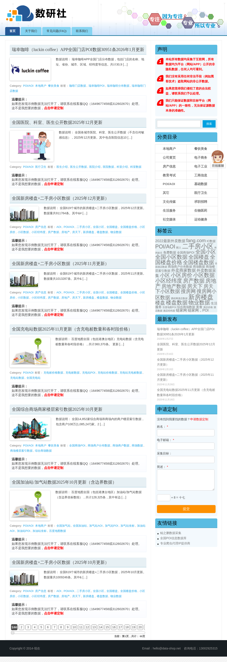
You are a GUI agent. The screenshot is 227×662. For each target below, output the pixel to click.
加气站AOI (95, 525)
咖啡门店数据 (77, 85)
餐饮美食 (53, 85)
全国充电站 (34, 377)
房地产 (65, 232)
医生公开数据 (78, 166)
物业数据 (116, 232)
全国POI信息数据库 (173, 538)
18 (127, 627)
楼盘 (160, 302)
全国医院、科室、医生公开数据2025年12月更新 (57, 122)
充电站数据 (17, 377)
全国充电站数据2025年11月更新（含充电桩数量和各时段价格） (72, 329)
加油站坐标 (40, 530)
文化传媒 (169, 201)
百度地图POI (169, 307)
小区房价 (181, 275)
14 (100, 627)
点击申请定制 (53, 108)
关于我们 (31, 31)
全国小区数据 (171, 257)
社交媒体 (169, 219)
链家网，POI (198, 310)
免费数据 (169, 252)
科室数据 (135, 166)
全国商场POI (77, 445)
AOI (58, 227)
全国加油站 (80, 525)
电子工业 (200, 166)
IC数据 (211, 241)
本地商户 (40, 85)
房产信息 (40, 227)
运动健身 (200, 219)
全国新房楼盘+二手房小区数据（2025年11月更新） (60, 263)
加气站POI (111, 525)
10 (74, 627)
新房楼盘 (88, 232)
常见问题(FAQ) (56, 31)
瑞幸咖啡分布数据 (118, 85)
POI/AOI (28, 85)
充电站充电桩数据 (131, 372)
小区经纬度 (38, 232)
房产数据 (53, 232)
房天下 (76, 232)
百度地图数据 (57, 530)
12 (87, 627)
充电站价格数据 (107, 372)
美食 (199, 307)
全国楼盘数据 (198, 262)
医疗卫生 (40, 166)
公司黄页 (169, 157)
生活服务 (169, 210)
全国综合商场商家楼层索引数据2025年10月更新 (57, 409)
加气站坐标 (128, 525)
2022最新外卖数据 (170, 241)
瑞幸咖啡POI (97, 85)
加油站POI (23, 530)
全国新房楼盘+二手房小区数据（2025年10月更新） (60, 562)
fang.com (196, 240)
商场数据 (137, 445)
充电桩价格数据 (53, 372)
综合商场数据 (43, 450)
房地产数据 (173, 286)
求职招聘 (200, 201)
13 (94, 627)
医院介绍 (94, 166)
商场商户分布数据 (99, 445)
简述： (162, 467)
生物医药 (200, 210)
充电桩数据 (73, 372)
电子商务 (200, 157)
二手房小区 (84, 227)
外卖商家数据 (183, 270)
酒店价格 (208, 307)
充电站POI (88, 372)
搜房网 (188, 291)
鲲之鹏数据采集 (170, 533)
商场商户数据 (121, 445)
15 (107, 627)
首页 (12, 31)
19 (133, 627)
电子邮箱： (165, 440)
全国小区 (98, 227)
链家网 (181, 310)
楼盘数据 (102, 232)
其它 (166, 193)
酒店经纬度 (169, 310)
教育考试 (169, 175)
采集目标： (164, 453)
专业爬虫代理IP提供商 (175, 543)
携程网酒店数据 (179, 298)
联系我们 (82, 31)
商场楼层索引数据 (21, 450)
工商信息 (200, 175)
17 (120, 627)
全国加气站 (63, 525)
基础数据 (200, 184)
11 (81, 627)
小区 (165, 275)
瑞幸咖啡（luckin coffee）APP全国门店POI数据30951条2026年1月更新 (78, 49)
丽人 (178, 247)
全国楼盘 (112, 227)
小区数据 (23, 232)
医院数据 (108, 166)
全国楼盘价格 (128, 227)
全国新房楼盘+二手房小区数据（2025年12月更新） (60, 198)
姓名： (162, 426)
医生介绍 (62, 166)
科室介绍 (122, 166)
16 (114, 627)
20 (140, 627)
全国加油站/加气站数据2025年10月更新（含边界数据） (64, 482)
